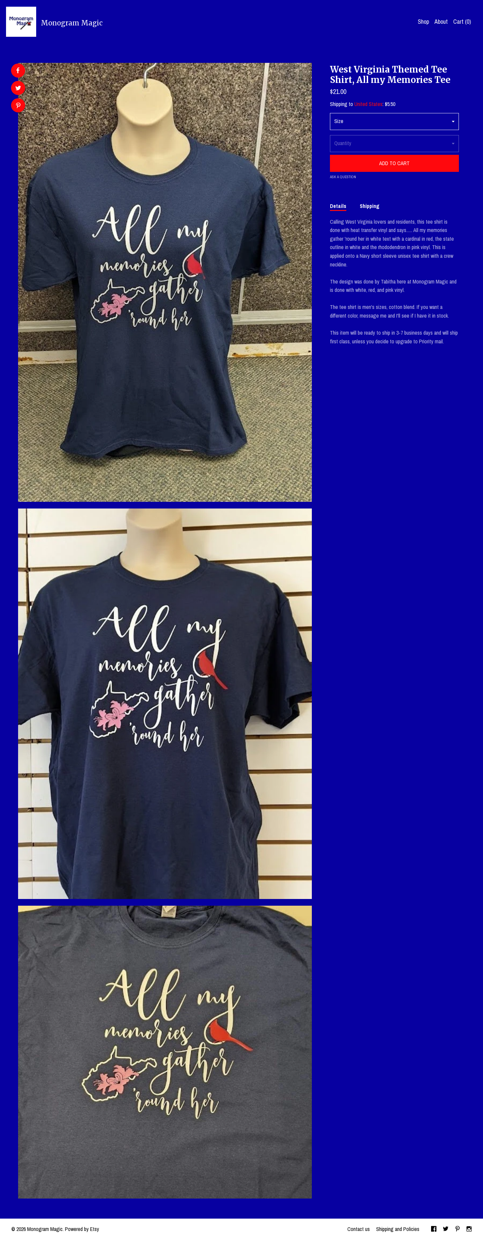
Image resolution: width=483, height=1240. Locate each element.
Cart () (462, 21)
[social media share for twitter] (18, 89)
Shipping (370, 206)
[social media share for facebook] (17, 70)
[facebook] (433, 1229)
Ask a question (343, 177)
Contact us (358, 1229)
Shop (423, 21)
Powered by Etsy (82, 1229)
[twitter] (445, 1229)
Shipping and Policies (397, 1229)
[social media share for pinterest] (18, 106)
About (441, 21)
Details (338, 206)
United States (368, 104)
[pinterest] (457, 1229)
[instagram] (469, 1229)
